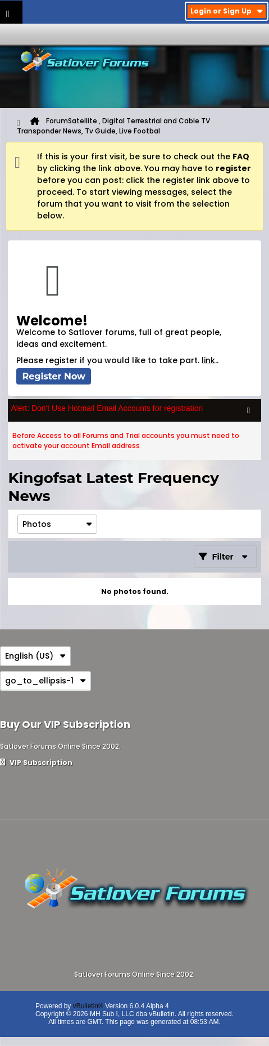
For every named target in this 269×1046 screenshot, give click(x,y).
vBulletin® (88, 1006)
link (208, 360)
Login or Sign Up (226, 11)
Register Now (53, 376)
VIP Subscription (36, 762)
